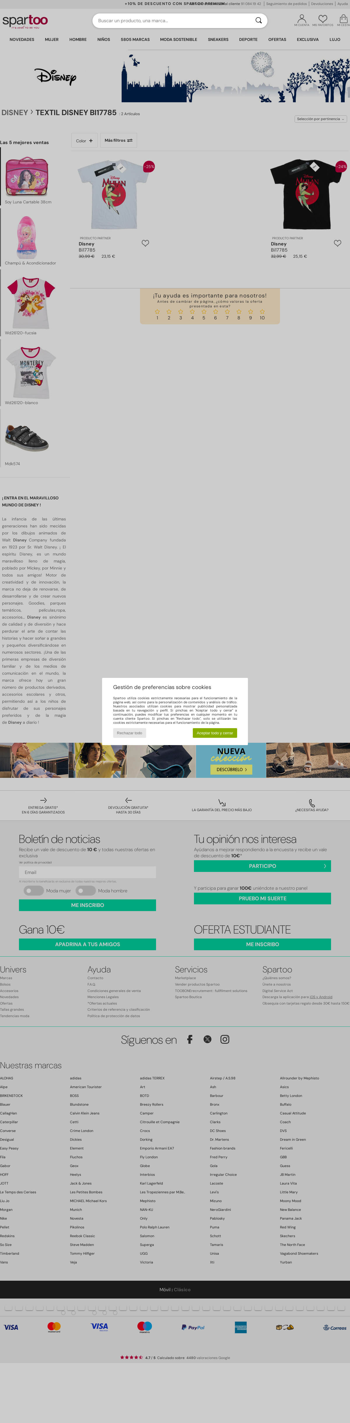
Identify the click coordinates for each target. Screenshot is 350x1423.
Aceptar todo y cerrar (215, 733)
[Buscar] (259, 20)
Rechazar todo (129, 733)
